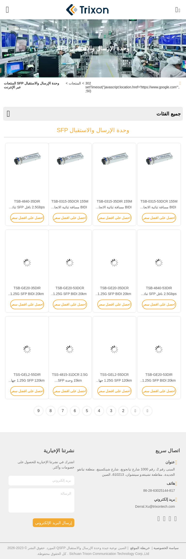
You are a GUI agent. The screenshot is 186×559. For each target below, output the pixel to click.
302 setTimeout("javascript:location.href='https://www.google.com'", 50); (132, 87)
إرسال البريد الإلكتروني (53, 523)
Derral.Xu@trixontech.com (155, 506)
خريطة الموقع (140, 548)
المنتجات (75, 83)
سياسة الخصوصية (166, 548)
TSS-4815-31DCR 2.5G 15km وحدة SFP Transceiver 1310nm (70, 380)
